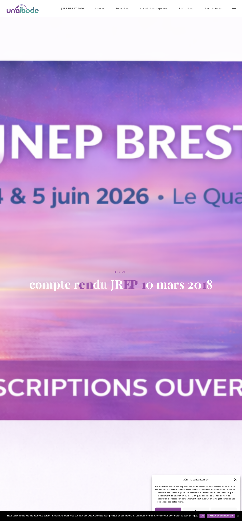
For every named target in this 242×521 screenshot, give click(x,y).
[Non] (237, 516)
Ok (202, 515)
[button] (235, 479)
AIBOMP (120, 272)
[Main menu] (232, 8)
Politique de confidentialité (220, 515)
